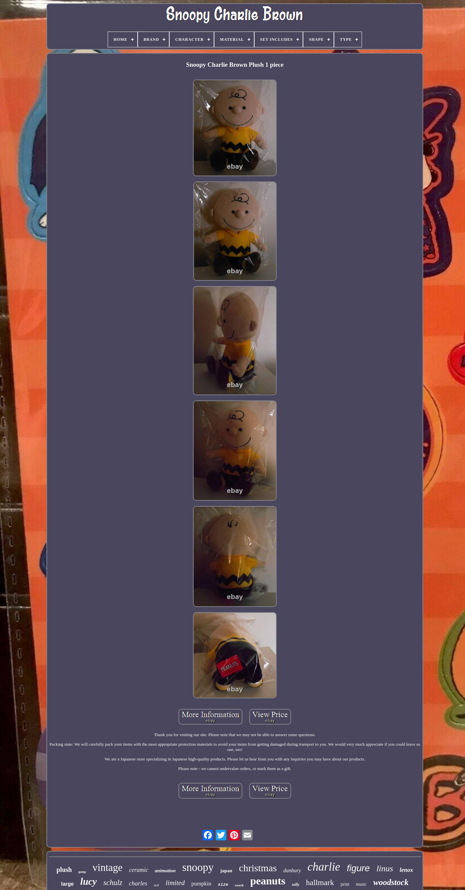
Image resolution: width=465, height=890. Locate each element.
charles (138, 883)
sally (295, 884)
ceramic (138, 870)
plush (64, 869)
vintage (108, 867)
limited (175, 883)
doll (156, 885)
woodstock (390, 882)
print (345, 884)
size (223, 884)
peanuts (268, 881)
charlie (324, 866)
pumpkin (201, 883)
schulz (113, 882)
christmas (258, 867)
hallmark (320, 882)
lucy (88, 881)
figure (358, 868)
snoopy (197, 867)
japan (226, 870)
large (67, 884)
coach (239, 885)
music (361, 884)
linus (384, 868)
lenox (406, 870)
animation (165, 870)
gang (82, 872)
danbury (292, 870)
